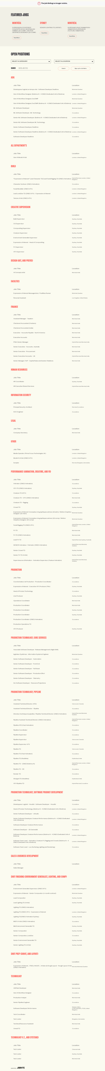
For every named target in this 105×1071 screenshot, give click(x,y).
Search (13, 68)
